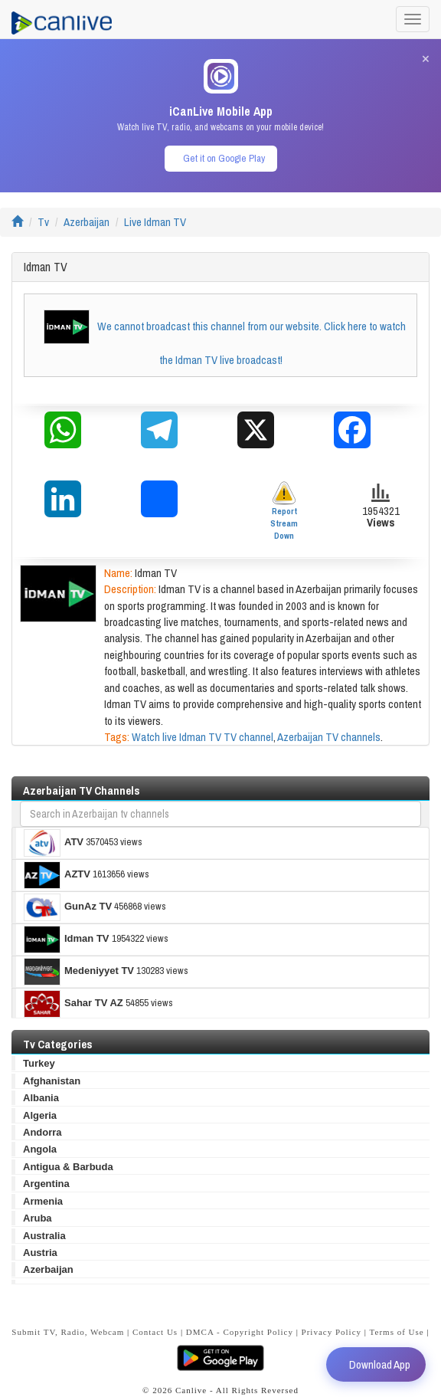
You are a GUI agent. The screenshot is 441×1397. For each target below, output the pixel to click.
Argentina (46, 1183)
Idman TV (66, 939)
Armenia (43, 1201)
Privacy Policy (331, 1331)
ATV (53, 843)
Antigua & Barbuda (68, 1166)
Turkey (39, 1063)
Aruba (37, 1218)
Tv (43, 222)
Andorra (42, 1132)
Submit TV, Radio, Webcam (67, 1331)
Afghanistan (51, 1081)
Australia (44, 1235)
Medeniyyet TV (79, 971)
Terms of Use (397, 1331)
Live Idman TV (155, 222)
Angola (40, 1149)
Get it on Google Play (224, 158)
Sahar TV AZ (73, 1004)
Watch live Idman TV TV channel (202, 737)
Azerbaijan (86, 222)
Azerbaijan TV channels (329, 737)
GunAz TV (68, 907)
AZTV (57, 875)
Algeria (40, 1115)
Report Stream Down (284, 510)
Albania (41, 1097)
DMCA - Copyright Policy (239, 1331)
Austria (40, 1252)
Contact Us (155, 1331)
